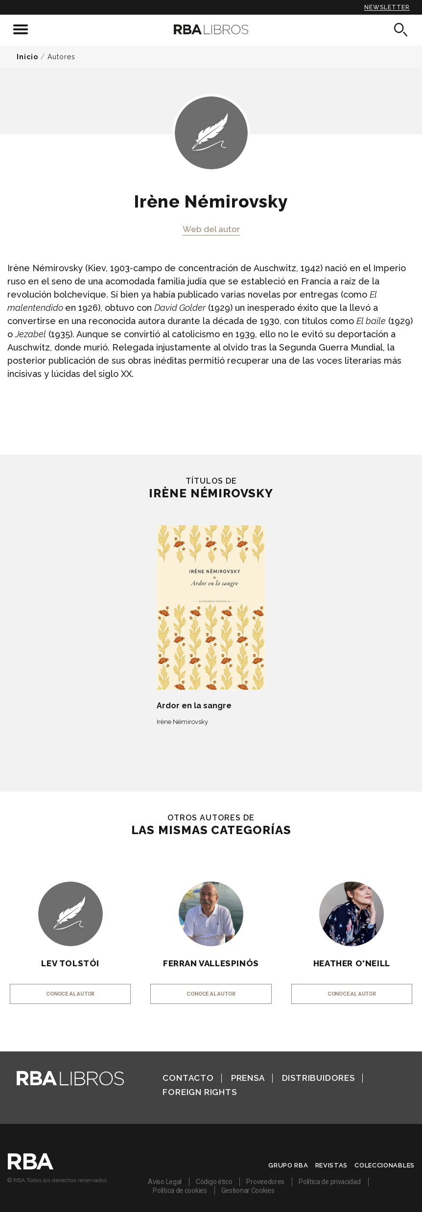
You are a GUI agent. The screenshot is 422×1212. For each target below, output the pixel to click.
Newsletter (387, 7)
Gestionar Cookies (248, 1190)
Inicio (27, 57)
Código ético (214, 1182)
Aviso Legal (165, 1182)
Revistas (331, 1165)
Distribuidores (318, 1078)
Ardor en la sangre (194, 705)
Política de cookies (180, 1190)
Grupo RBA (288, 1165)
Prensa (248, 1078)
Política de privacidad (329, 1182)
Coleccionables (384, 1165)
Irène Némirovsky (182, 721)
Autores (61, 57)
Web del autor (211, 229)
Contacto (188, 1078)
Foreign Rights (199, 1092)
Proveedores (265, 1182)
